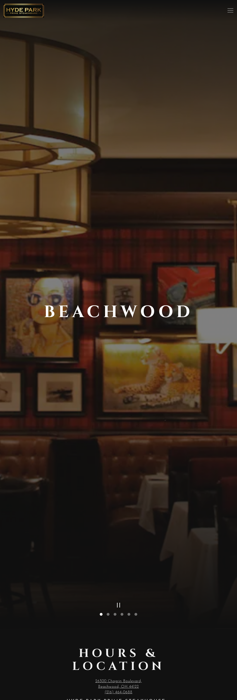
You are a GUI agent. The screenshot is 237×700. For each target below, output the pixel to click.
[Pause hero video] (118, 602)
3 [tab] (115, 612)
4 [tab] (122, 612)
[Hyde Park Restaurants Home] (23, 10)
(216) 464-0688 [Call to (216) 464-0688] (118, 691)
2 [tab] (108, 612)
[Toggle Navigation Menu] (230, 10)
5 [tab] (129, 612)
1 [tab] (101, 612)
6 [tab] (136, 612)
